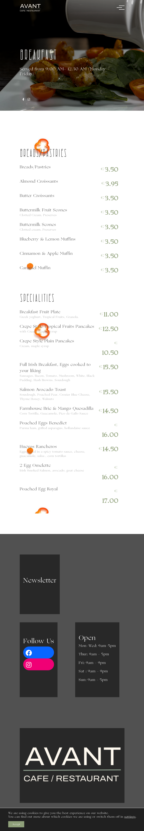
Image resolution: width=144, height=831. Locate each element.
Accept (16, 824)
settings (130, 816)
